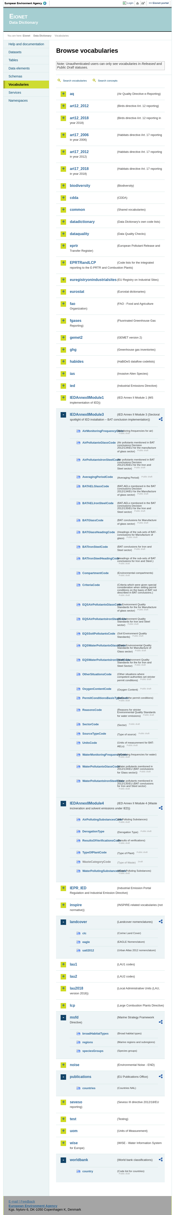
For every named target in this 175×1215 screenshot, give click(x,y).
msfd (74, 1017)
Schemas (15, 76)
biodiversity (80, 186)
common (77, 210)
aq (72, 94)
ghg (73, 350)
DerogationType (93, 831)
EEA (27, 3)
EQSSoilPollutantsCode (98, 633)
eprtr (74, 246)
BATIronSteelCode (95, 546)
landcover (78, 922)
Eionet (26, 35)
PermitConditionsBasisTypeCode (99, 698)
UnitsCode (89, 742)
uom (73, 1131)
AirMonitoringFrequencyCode (99, 431)
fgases (75, 321)
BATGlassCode (92, 520)
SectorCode (90, 724)
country (87, 1171)
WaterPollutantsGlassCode (99, 766)
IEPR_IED (78, 888)
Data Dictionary (42, 35)
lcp (72, 1005)
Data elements (19, 68)
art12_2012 (79, 106)
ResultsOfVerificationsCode (99, 840)
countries (88, 1088)
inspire (76, 905)
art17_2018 (79, 169)
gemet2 (76, 337)
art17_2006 (79, 135)
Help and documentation (26, 44)
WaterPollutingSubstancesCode (99, 871)
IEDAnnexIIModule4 (87, 803)
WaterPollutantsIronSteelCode (99, 781)
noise (74, 1065)
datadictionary (82, 222)
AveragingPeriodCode (97, 477)
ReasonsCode (92, 710)
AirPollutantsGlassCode (99, 442)
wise (74, 1143)
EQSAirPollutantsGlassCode (99, 604)
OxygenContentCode (96, 689)
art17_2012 (79, 152)
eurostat (77, 292)
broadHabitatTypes (95, 1033)
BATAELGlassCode (95, 486)
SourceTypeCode (94, 733)
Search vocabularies (75, 80)
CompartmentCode (95, 573)
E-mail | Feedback (22, 1201)
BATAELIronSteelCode (97, 503)
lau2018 (76, 988)
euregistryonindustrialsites (93, 280)
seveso (76, 1102)
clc (84, 933)
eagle (86, 942)
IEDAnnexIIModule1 (87, 398)
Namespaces (18, 100)
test (73, 1119)
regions (87, 1042)
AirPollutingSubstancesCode (99, 819)
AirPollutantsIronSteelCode (99, 459)
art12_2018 (79, 118)
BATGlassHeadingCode (98, 532)
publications (80, 1077)
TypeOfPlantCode (94, 852)
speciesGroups (92, 1051)
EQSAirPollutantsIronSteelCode (99, 619)
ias (72, 374)
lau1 (73, 964)
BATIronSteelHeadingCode (99, 558)
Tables (13, 60)
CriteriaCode (91, 585)
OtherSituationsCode (96, 674)
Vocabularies (18, 84)
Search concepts (108, 80)
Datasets (14, 52)
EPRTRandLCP (83, 263)
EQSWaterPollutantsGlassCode (99, 645)
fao (72, 304)
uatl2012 (88, 950)
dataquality (79, 234)
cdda (74, 198)
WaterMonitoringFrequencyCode (99, 754)
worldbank (79, 1160)
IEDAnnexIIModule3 (87, 414)
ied (72, 386)
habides (76, 361)
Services (14, 92)
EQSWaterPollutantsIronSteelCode (99, 660)
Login (130, 3)
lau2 (73, 976)
